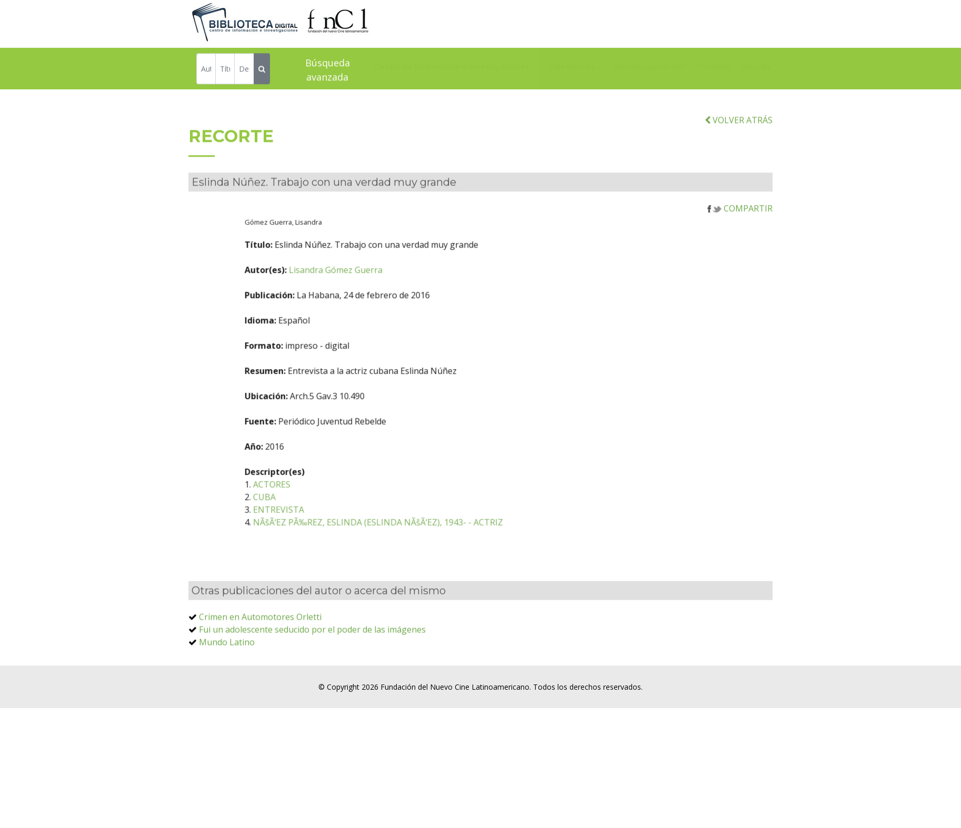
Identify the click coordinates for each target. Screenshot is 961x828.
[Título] (225, 69)
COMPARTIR (740, 221)
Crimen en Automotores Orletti (260, 630)
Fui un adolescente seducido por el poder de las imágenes (312, 642)
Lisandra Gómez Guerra (371, 283)
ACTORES (307, 497)
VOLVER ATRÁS (739, 132)
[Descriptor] (244, 69)
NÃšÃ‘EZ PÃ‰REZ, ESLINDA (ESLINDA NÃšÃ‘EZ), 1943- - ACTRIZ (413, 535)
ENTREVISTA (313, 522)
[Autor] (206, 69)
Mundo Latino (227, 655)
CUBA (299, 510)
